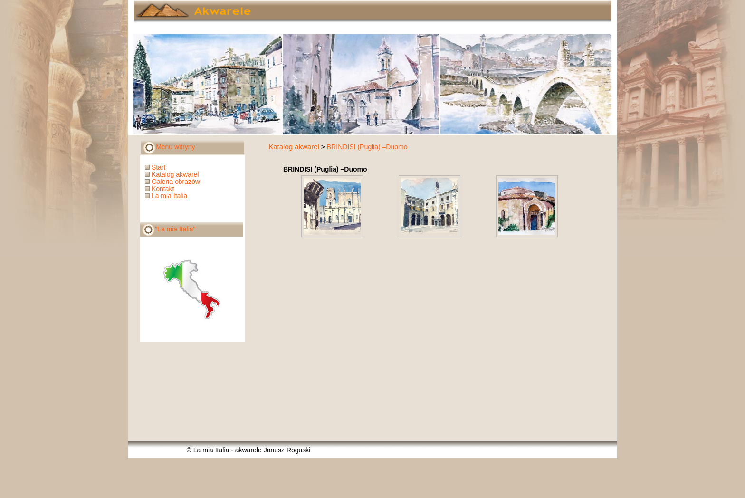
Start (156, 167)
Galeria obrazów (173, 181)
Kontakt (160, 188)
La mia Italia (167, 196)
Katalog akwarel (293, 147)
